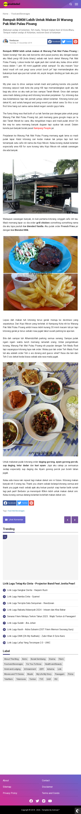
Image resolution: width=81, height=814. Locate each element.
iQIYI (42, 669)
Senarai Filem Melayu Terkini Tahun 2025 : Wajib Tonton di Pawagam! (41, 616)
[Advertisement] (40, 706)
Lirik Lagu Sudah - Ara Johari (21, 623)
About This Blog (11, 659)
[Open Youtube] (50, 801)
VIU (55, 679)
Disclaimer (47, 786)
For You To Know (33, 664)
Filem (61, 659)
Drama (52, 659)
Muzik (30, 674)
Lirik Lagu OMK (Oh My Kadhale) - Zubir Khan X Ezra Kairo (36, 636)
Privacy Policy (10, 793)
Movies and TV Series (14, 674)
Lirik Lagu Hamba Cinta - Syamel (23, 596)
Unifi (49, 679)
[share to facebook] (54, 41)
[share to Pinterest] (75, 41)
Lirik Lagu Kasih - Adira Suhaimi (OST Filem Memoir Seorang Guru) (40, 629)
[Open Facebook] (31, 801)
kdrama (50, 669)
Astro (24, 659)
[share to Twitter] (67, 41)
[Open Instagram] (43, 801)
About (6, 780)
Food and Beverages (16, 511)
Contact (46, 780)
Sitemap (7, 786)
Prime (70, 674)
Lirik (59, 669)
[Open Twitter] (37, 801)
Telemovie (21, 679)
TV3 (41, 679)
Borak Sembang (38, 659)
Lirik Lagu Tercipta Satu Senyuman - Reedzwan (30, 603)
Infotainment (30, 669)
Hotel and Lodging (12, 669)
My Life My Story (43, 674)
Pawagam (59, 674)
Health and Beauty (53, 664)
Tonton (32, 679)
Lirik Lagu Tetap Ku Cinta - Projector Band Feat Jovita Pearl (39, 583)
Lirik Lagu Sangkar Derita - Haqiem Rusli (27, 590)
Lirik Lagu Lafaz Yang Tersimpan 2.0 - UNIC (28, 642)
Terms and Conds (50, 793)
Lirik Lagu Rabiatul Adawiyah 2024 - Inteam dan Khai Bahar (36, 609)
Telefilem (8, 679)
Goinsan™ (56, 810)
